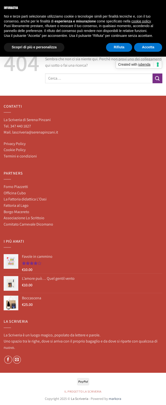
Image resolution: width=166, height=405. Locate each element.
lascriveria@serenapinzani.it (35, 132)
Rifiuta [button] (119, 47)
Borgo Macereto (16, 211)
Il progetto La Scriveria (83, 392)
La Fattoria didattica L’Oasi (25, 199)
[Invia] (157, 78)
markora (115, 398)
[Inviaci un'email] (17, 360)
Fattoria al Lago (16, 205)
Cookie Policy (15, 149)
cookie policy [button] (141, 21)
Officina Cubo (15, 193)
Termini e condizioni (20, 156)
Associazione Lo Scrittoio (24, 217)
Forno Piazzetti (16, 186)
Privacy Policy (15, 143)
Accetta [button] (148, 47)
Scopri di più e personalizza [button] (34, 47)
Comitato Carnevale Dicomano (28, 224)
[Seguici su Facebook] (8, 360)
